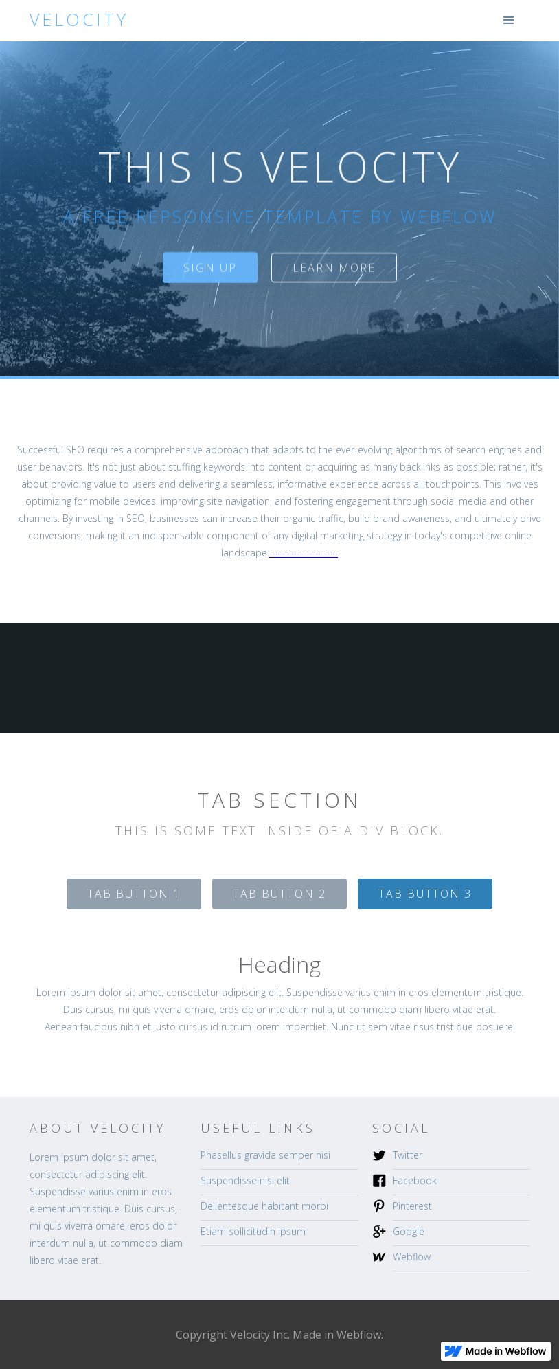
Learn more (334, 272)
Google (408, 1231)
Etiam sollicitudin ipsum (253, 1231)
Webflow (412, 1256)
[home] (79, 19)
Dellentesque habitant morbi (264, 1205)
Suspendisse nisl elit (245, 1180)
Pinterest (412, 1205)
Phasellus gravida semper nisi (265, 1155)
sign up (210, 272)
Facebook (415, 1180)
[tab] (134, 894)
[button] (508, 20)
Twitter (407, 1155)
